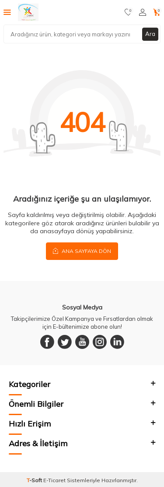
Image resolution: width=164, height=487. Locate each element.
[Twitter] (65, 342)
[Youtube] (82, 342)
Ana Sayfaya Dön (82, 251)
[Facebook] (47, 342)
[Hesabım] (142, 12)
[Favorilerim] (128, 12)
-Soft (35, 480)
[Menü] (7, 11)
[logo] (28, 12)
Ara (150, 33)
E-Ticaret (54, 480)
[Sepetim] (157, 12)
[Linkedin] (117, 342)
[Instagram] (100, 342)
